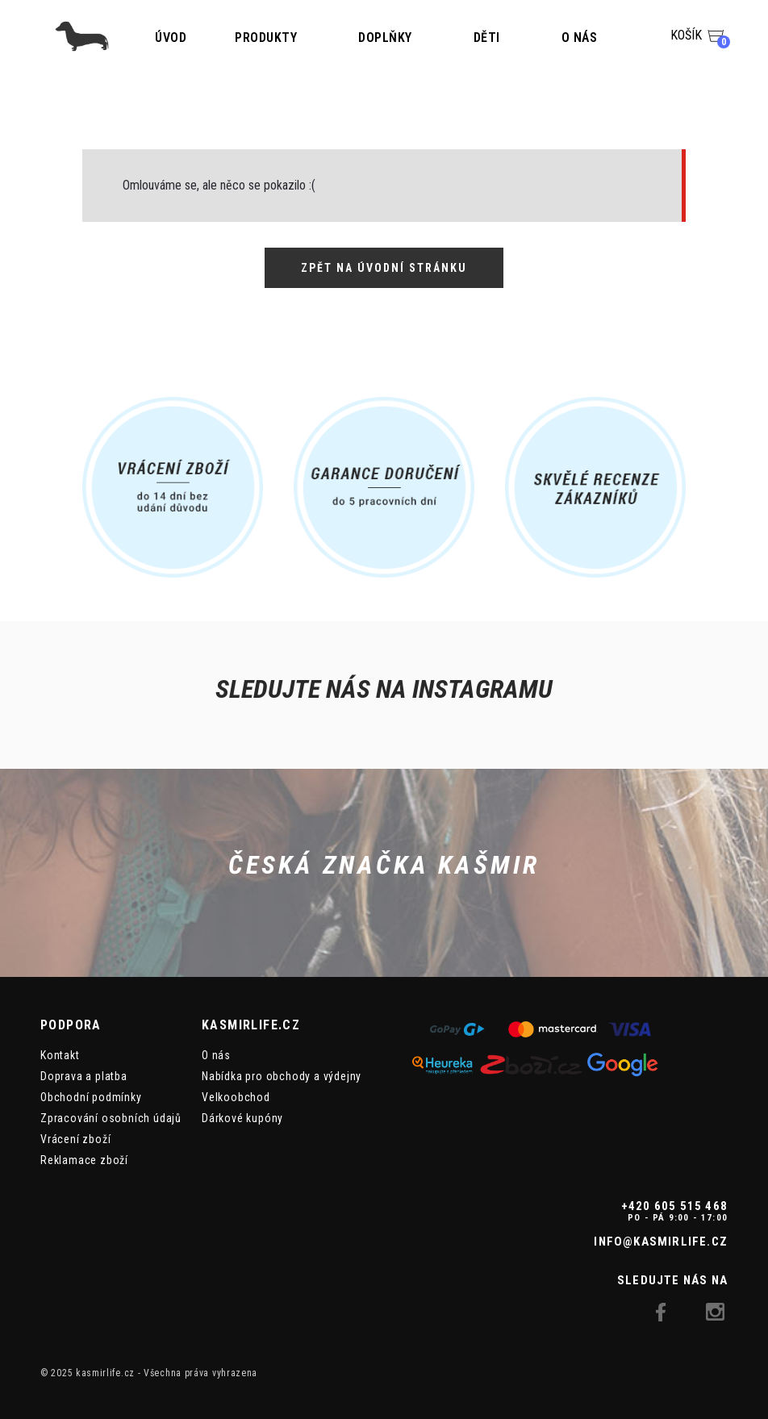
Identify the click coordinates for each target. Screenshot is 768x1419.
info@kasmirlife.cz (661, 1241)
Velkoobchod (236, 1097)
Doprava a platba (83, 1076)
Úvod (170, 37)
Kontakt (60, 1055)
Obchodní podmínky (91, 1097)
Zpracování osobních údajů (111, 1118)
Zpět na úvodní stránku (384, 267)
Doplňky (385, 37)
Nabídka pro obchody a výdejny (281, 1076)
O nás (579, 37)
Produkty (266, 37)
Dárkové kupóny (242, 1118)
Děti (487, 37)
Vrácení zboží (75, 1139)
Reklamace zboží (84, 1160)
